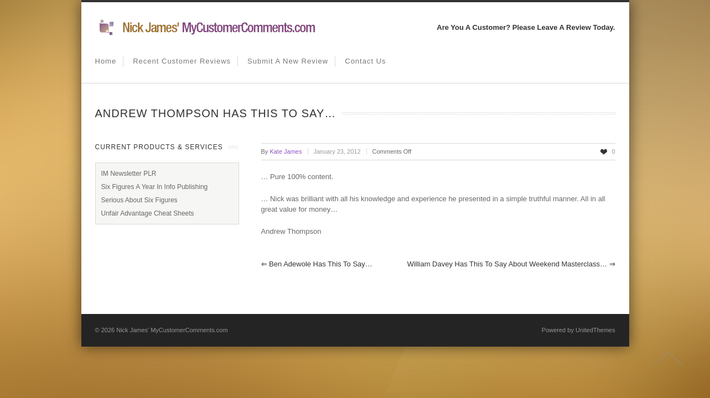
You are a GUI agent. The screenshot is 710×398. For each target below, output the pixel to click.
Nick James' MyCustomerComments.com (171, 330)
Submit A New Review (287, 61)
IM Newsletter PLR (129, 173)
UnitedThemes (595, 330)
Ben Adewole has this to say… (316, 264)
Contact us (365, 61)
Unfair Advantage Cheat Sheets (147, 213)
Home (106, 61)
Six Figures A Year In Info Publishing (154, 187)
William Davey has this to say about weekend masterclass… (511, 264)
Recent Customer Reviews (182, 61)
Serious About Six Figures (139, 200)
